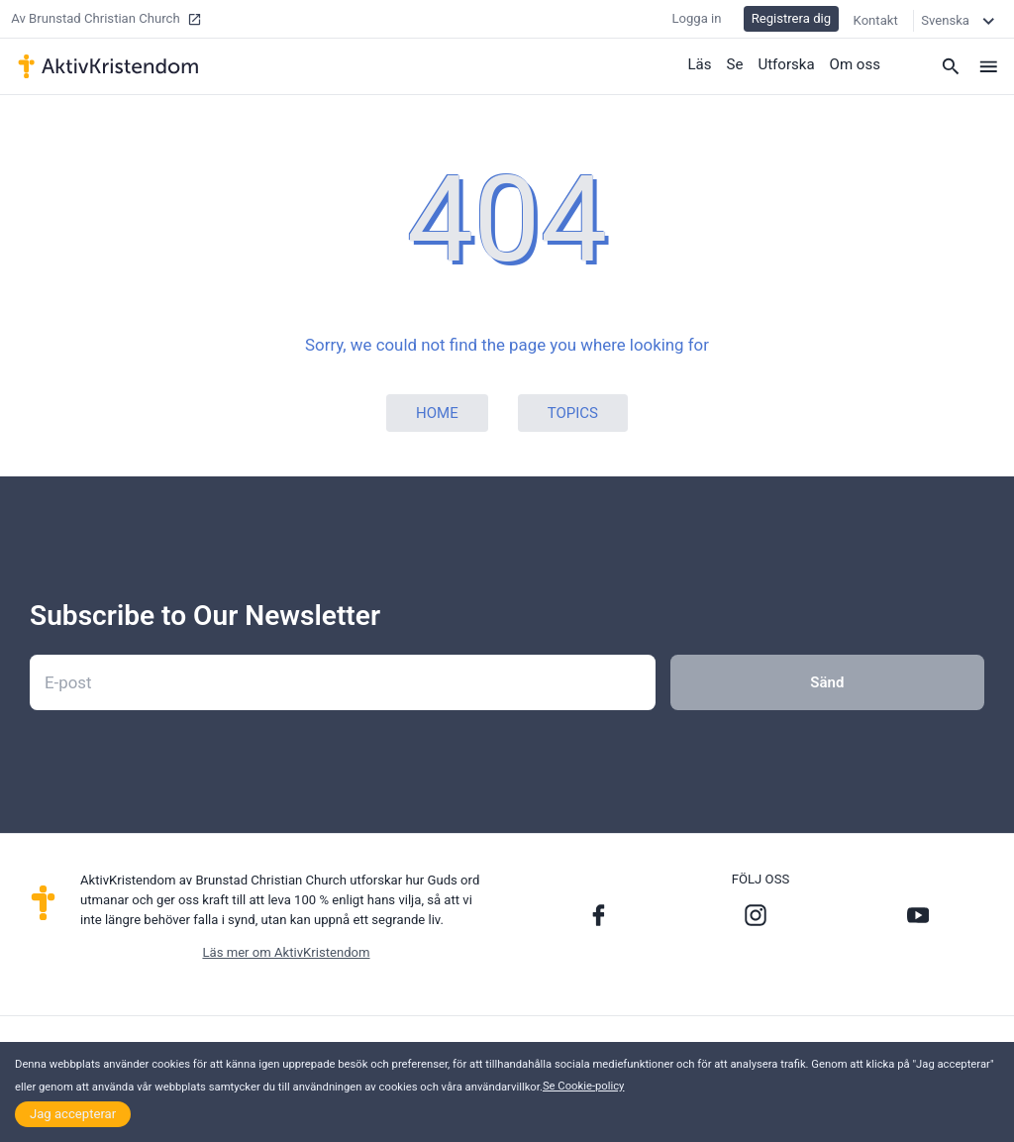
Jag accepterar (73, 1113)
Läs (700, 64)
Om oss (855, 64)
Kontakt (876, 19)
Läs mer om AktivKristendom (285, 952)
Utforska (787, 64)
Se (735, 64)
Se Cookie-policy (584, 1086)
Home (437, 413)
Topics (573, 413)
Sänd (827, 682)
